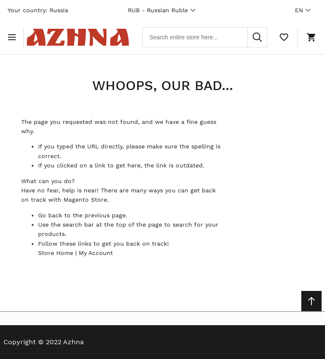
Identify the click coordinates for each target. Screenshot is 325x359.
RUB (163, 10)
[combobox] (204, 37)
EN (304, 10)
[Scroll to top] (311, 301)
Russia (59, 10)
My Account (96, 252)
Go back (50, 215)
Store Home (55, 252)
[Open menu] (13, 37)
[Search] (257, 37)
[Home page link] (78, 37)
